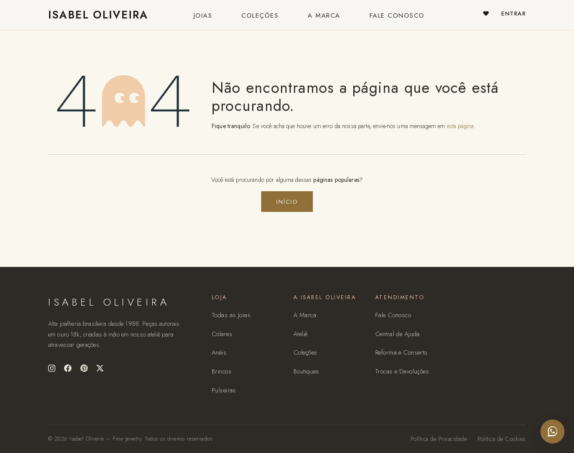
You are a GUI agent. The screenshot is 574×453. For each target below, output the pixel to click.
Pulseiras (224, 390)
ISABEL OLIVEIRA (93, 14)
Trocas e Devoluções (402, 371)
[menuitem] (203, 15)
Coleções (305, 352)
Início (287, 202)
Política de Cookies (502, 439)
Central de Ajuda (397, 334)
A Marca (304, 315)
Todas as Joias (231, 315)
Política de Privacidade (438, 439)
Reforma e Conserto (401, 352)
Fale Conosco (393, 315)
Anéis (219, 352)
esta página (460, 126)
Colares (222, 334)
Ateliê (300, 334)
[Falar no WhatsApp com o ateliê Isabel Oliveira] (552, 431)
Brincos (221, 371)
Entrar (513, 13)
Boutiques (306, 371)
